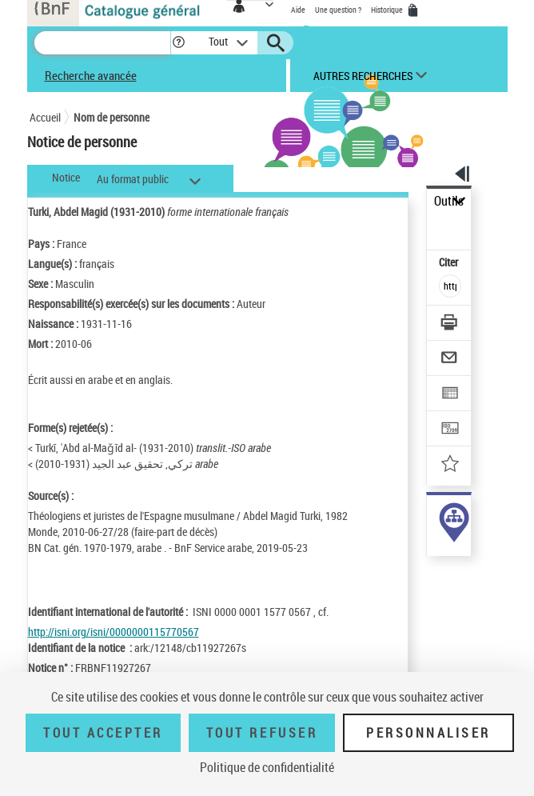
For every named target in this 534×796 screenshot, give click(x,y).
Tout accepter (103, 733)
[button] (178, 42)
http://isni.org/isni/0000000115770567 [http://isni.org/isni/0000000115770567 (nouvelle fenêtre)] (113, 631)
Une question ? (338, 9)
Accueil (45, 117)
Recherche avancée (91, 75)
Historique (387, 9)
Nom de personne (111, 117)
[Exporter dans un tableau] (450, 394)
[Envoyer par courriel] (450, 359)
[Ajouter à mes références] (450, 465)
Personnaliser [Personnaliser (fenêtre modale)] (428, 733)
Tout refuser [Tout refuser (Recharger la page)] (261, 733)
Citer (449, 262)
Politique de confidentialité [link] (267, 767)
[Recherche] (102, 42)
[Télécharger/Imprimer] (450, 324)
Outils (449, 201)
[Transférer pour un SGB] (450, 430)
